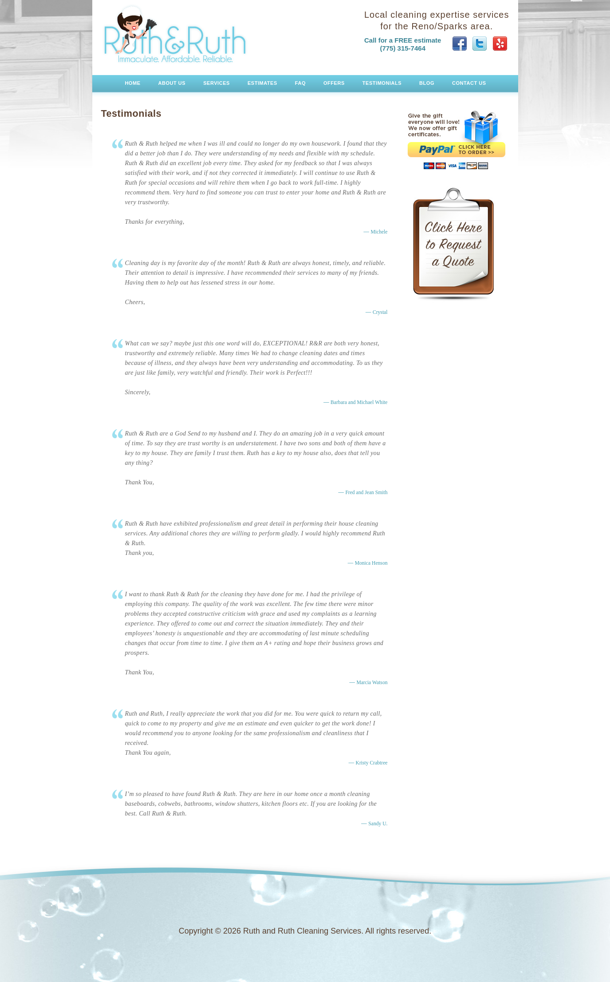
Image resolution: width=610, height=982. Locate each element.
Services (216, 83)
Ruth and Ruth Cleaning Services (175, 34)
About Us (172, 83)
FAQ (300, 83)
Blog (426, 83)
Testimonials (381, 83)
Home (132, 83)
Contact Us (469, 83)
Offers (334, 83)
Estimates (262, 83)
